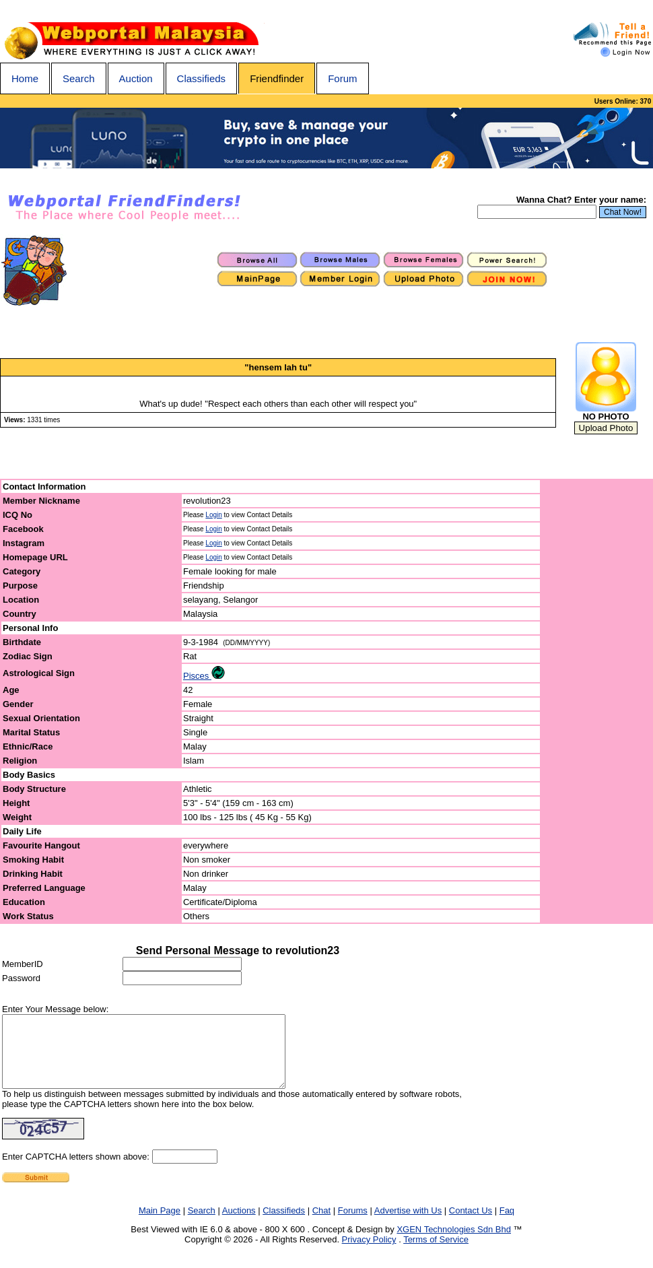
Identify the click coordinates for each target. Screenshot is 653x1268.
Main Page (159, 1225)
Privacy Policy (369, 1253)
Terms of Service (436, 1253)
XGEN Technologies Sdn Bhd (454, 1243)
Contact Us (470, 1225)
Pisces (204, 676)
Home (24, 78)
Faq (507, 1225)
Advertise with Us (408, 1225)
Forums (353, 1225)
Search (79, 78)
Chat (321, 1225)
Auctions (239, 1225)
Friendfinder (277, 78)
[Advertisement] (597, 702)
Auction (136, 78)
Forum (342, 78)
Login (213, 515)
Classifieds (201, 78)
